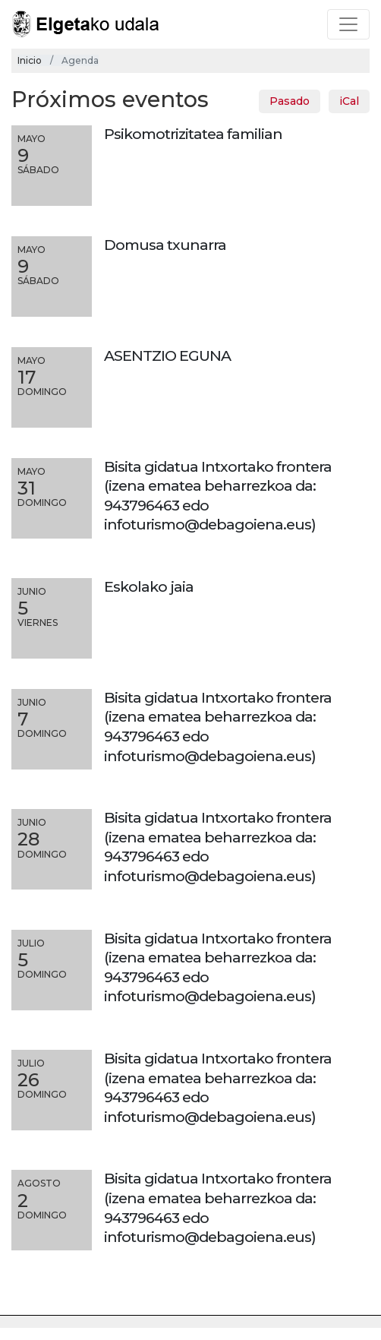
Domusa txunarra (165, 244)
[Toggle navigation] (348, 24)
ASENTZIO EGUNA (167, 355)
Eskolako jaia (149, 586)
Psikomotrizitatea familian (193, 134)
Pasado (289, 101)
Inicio (29, 60)
